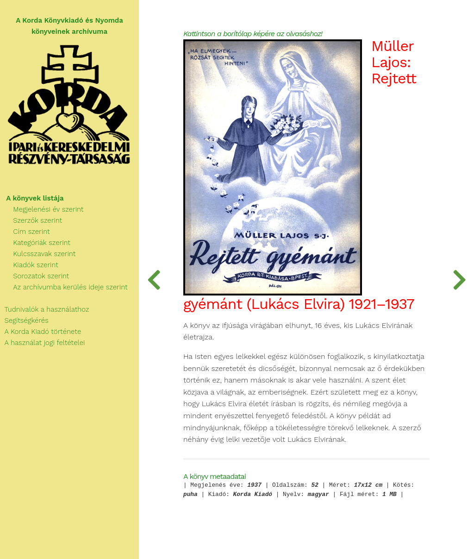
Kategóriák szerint (35, 243)
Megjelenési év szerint (42, 209)
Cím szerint (25, 231)
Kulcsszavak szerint (37, 254)
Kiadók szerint (29, 265)
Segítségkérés (24, 320)
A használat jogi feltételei (42, 343)
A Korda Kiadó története (40, 331)
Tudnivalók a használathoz (44, 309)
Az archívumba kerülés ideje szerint (64, 287)
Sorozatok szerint (34, 276)
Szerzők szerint (31, 220)
